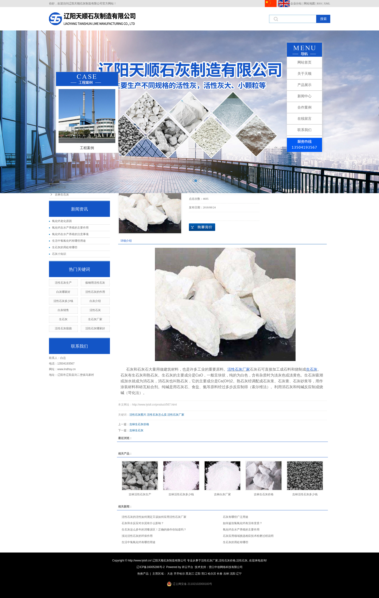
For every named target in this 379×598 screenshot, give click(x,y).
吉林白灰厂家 (222, 494)
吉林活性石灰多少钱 (181, 494)
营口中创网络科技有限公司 (226, 567)
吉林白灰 (60, 187)
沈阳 (232, 573)
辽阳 (197, 573)
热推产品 (143, 573)
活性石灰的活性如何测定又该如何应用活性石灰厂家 (154, 517)
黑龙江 (190, 573)
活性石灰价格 (227, 560)
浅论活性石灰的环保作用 (137, 536)
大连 (170, 573)
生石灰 (63, 319)
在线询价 (202, 227)
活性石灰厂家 (175, 414)
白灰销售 (63, 310)
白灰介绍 (95, 301)
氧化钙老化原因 (62, 221)
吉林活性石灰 (63, 180)
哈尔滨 (212, 573)
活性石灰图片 (137, 414)
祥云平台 (187, 567)
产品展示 (304, 85)
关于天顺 (304, 73)
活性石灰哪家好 (95, 328)
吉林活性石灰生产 (140, 494)
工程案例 (87, 148)
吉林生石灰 (62, 194)
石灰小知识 (59, 254)
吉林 (226, 573)
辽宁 (239, 573)
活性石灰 (95, 310)
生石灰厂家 (95, 319)
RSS (319, 3)
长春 (219, 573)
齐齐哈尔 (179, 573)
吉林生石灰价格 (139, 424)
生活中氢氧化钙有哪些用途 (69, 240)
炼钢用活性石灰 (95, 282)
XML (327, 3)
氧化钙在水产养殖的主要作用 (70, 227)
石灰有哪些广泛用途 (235, 517)
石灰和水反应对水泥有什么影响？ (143, 523)
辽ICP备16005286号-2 (150, 567)
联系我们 (304, 130)
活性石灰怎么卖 (157, 414)
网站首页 (304, 62)
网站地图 (309, 3)
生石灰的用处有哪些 (64, 247)
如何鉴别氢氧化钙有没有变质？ (242, 523)
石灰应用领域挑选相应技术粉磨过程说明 (248, 536)
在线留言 (304, 118)
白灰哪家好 (63, 291)
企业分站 (296, 3)
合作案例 (304, 107)
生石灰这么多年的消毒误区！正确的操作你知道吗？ (154, 529)
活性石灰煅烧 (63, 328)
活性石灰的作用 (95, 291)
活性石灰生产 (63, 282)
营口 (204, 573)
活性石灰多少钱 (63, 301)
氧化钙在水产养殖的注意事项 (70, 234)
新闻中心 (304, 96)
